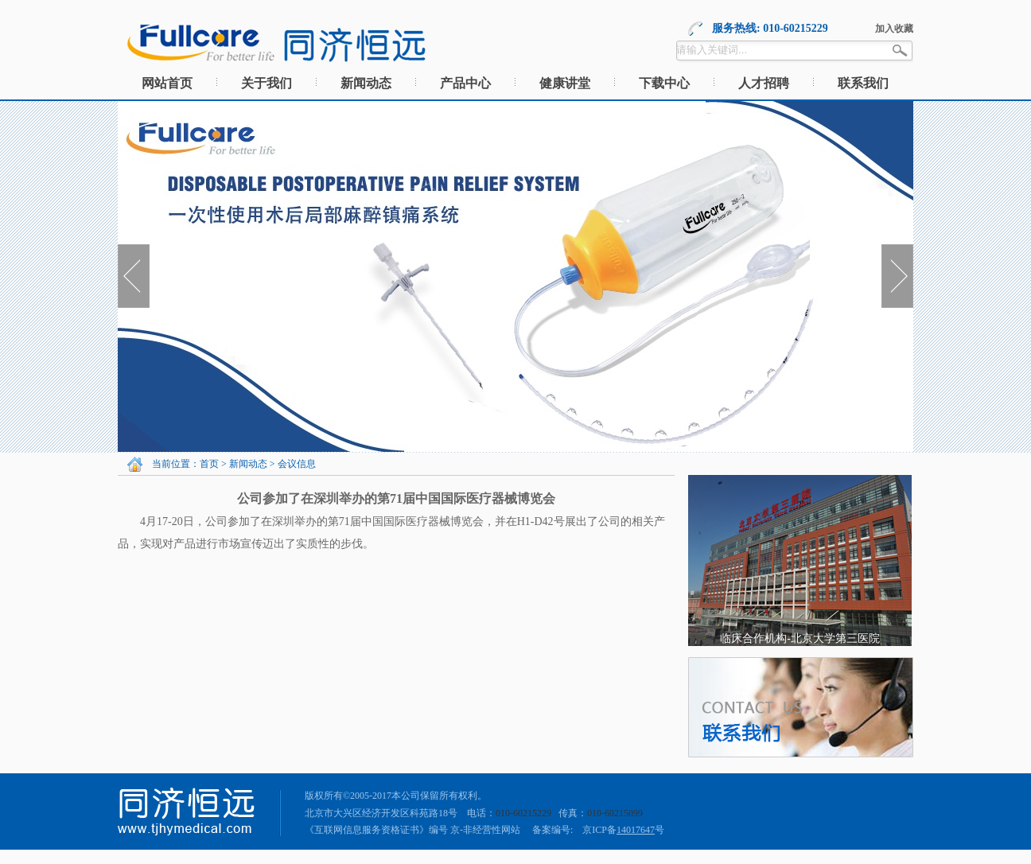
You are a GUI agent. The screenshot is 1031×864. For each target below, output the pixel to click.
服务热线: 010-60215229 (770, 28)
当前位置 (171, 463)
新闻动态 (365, 83)
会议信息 (297, 463)
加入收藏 (894, 28)
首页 (209, 463)
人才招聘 (763, 83)
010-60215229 (523, 813)
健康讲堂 (564, 83)
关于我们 (266, 83)
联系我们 (863, 83)
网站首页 (167, 83)
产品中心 (465, 83)
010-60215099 (615, 813)
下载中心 (664, 83)
